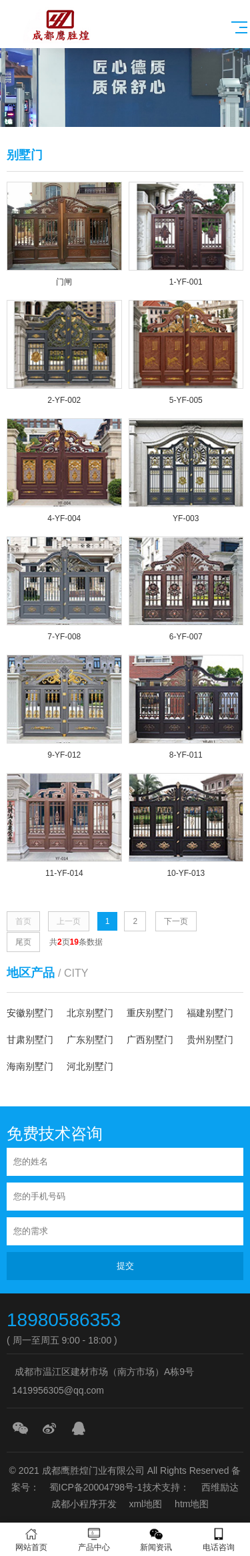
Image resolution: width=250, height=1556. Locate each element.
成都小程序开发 (84, 1504)
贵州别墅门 (210, 1039)
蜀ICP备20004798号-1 (96, 1487)
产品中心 (94, 1539)
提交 (125, 1266)
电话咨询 (218, 1539)
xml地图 (145, 1504)
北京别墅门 (90, 1012)
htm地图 (192, 1504)
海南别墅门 (30, 1066)
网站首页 (31, 1539)
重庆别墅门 (150, 1012)
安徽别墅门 (30, 1012)
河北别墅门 (90, 1066)
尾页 (23, 942)
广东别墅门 (90, 1039)
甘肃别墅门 (30, 1039)
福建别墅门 (210, 1012)
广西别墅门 (150, 1039)
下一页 (176, 921)
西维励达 (220, 1487)
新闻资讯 (156, 1539)
